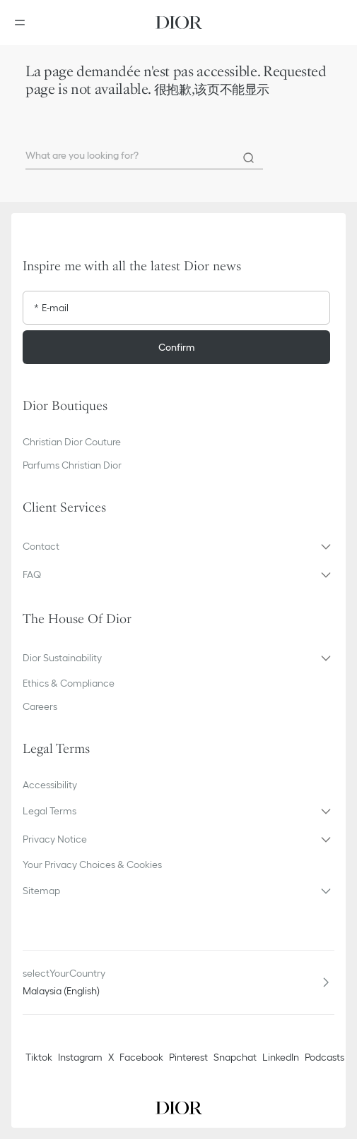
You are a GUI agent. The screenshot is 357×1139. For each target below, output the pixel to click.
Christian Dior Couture (72, 441)
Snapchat (235, 1057)
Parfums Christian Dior (72, 465)
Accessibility (50, 784)
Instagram (80, 1057)
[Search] (249, 158)
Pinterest (188, 1057)
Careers (40, 706)
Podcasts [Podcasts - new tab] (324, 1057)
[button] (178, 546)
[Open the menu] (24, 22)
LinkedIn (280, 1057)
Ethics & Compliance (69, 683)
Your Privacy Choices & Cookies (92, 864)
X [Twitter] (111, 1057)
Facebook (141, 1057)
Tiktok (38, 1057)
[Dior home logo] (179, 23)
